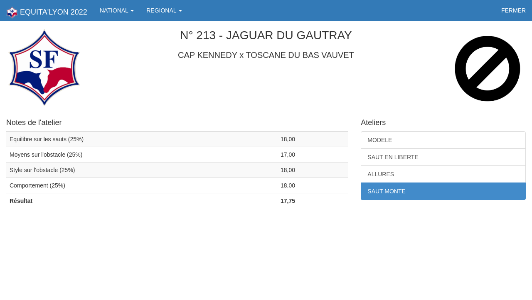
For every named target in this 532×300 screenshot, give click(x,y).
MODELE (379, 140)
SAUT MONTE (386, 191)
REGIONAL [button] (164, 10)
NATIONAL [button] (117, 10)
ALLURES (380, 174)
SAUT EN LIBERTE (392, 157)
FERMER (513, 10)
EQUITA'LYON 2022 (46, 12)
